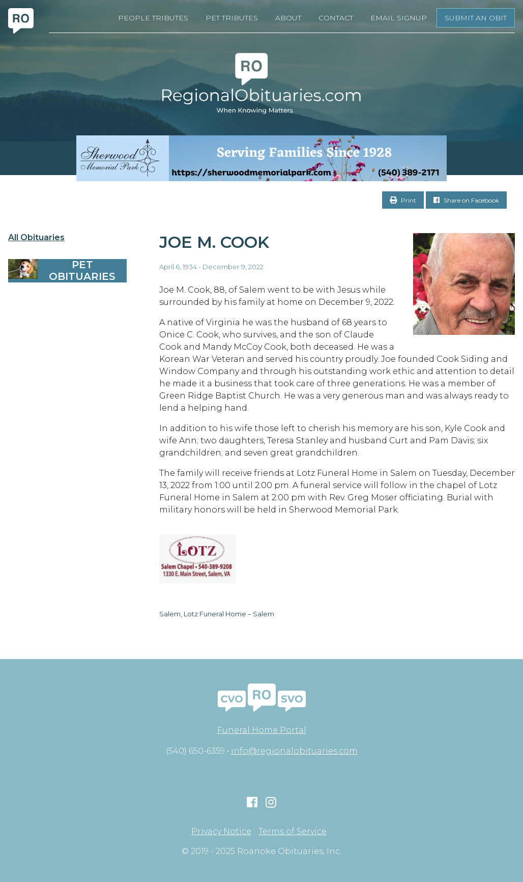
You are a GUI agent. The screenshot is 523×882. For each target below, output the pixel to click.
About (288, 17)
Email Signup (398, 17)
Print (403, 200)
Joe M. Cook (214, 242)
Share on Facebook (466, 200)
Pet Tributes (232, 17)
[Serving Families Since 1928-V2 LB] (261, 158)
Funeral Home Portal (261, 730)
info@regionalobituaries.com (294, 751)
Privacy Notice (221, 831)
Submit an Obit (476, 17)
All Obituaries (36, 237)
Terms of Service (292, 831)
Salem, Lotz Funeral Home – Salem (216, 614)
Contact (335, 17)
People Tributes (153, 17)
